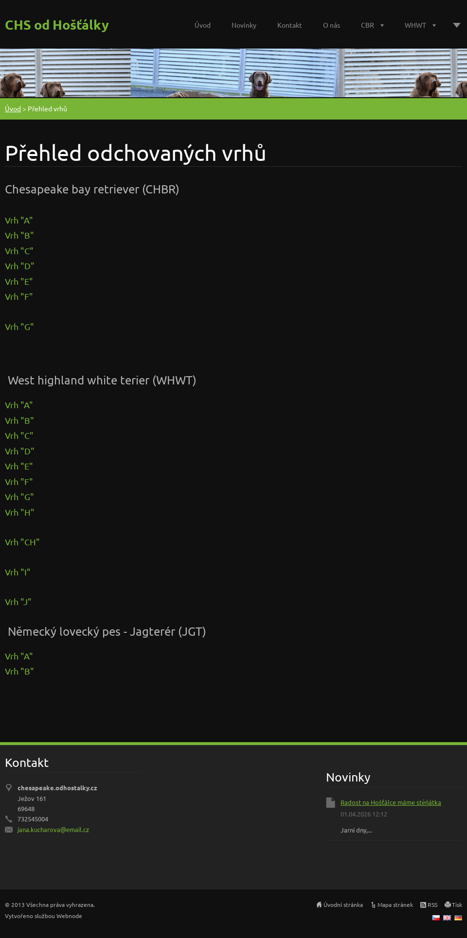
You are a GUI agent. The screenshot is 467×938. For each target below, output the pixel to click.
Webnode (69, 916)
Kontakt (289, 24)
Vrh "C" (19, 250)
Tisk (457, 904)
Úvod (203, 24)
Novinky (244, 24)
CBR (367, 24)
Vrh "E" (19, 281)
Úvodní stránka (343, 904)
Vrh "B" (19, 235)
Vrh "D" (20, 266)
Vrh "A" (19, 220)
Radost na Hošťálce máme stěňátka (391, 802)
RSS (432, 904)
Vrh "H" (20, 512)
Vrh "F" (19, 296)
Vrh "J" (18, 601)
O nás (331, 24)
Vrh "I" (19, 572)
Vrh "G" (19, 326)
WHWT (415, 24)
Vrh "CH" (22, 542)
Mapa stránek (395, 904)
